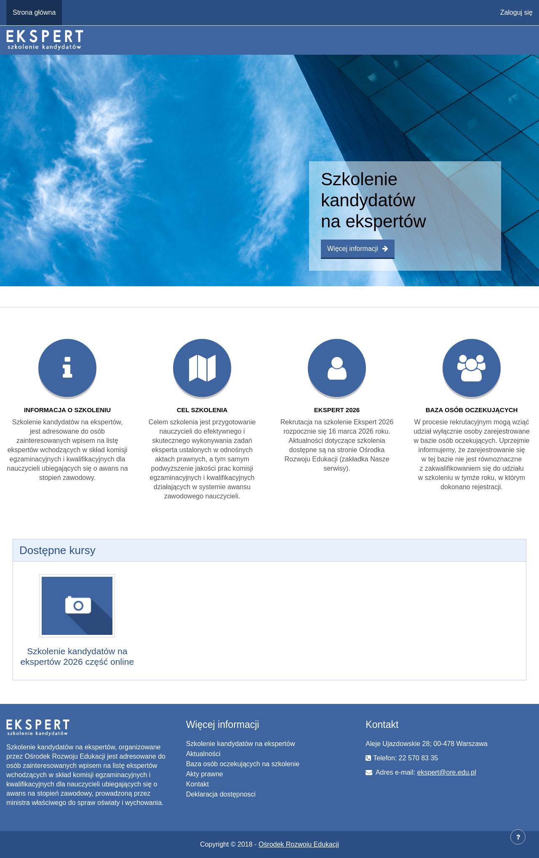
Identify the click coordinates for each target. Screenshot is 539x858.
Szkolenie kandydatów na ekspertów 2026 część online (77, 656)
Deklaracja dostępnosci (221, 794)
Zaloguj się (516, 12)
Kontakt (197, 784)
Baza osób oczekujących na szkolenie (243, 763)
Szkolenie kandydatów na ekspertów (240, 743)
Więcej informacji (357, 248)
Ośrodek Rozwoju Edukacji (299, 844)
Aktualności (203, 753)
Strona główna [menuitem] (34, 12)
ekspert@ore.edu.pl (446, 772)
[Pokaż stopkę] (518, 837)
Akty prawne (204, 774)
